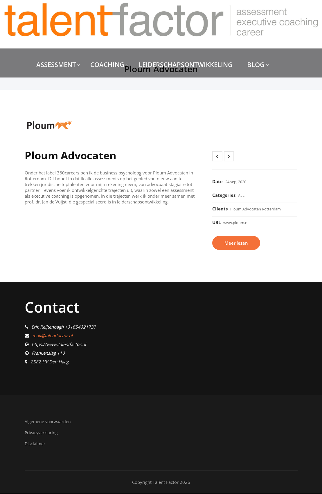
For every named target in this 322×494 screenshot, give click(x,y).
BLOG (258, 64)
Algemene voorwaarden (48, 422)
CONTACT (51, 96)
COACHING (109, 64)
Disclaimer (35, 444)
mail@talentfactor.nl (52, 336)
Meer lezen (236, 243)
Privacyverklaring (42, 433)
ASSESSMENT (58, 64)
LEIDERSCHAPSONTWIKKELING (186, 64)
